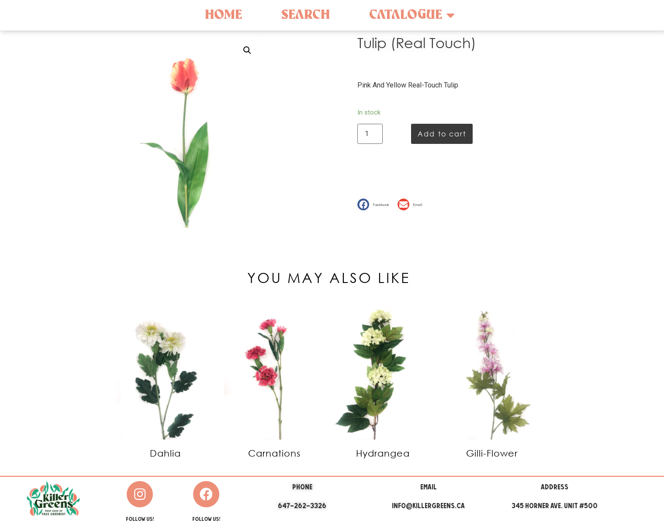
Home (223, 15)
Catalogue (412, 15)
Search (305, 15)
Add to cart (442, 133)
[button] (375, 204)
